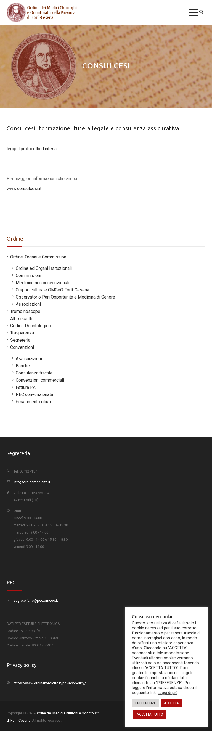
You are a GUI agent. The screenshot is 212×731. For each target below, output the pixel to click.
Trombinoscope (25, 311)
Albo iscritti (21, 318)
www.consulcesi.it (24, 188)
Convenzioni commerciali (40, 380)
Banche (23, 365)
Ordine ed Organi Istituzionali (44, 268)
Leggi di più (167, 692)
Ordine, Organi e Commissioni (38, 257)
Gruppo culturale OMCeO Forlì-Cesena (52, 289)
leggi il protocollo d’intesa (32, 148)
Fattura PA (26, 387)
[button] (193, 12)
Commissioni (28, 275)
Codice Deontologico (30, 325)
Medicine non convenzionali (42, 282)
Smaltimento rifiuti (33, 401)
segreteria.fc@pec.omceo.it (36, 600)
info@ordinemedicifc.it (32, 482)
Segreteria (20, 340)
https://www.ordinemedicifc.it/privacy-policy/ (50, 683)
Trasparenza (22, 333)
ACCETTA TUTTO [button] (150, 714)
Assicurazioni (29, 358)
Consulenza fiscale (34, 373)
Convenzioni (22, 347)
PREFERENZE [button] (145, 703)
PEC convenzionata (34, 394)
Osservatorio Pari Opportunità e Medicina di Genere (65, 297)
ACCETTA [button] (171, 703)
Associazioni (28, 304)
